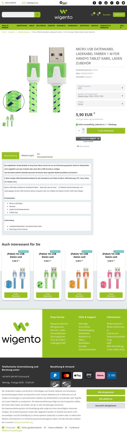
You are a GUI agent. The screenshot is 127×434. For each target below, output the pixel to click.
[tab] (10, 155)
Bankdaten (84, 342)
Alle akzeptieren (106, 392)
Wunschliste (83, 146)
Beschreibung (10, 155)
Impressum (113, 333)
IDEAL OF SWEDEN (5, 27)
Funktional (74, 427)
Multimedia (41, 26)
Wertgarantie (57, 326)
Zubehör (51, 26)
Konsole (94, 26)
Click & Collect (57, 339)
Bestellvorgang (86, 330)
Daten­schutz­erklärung (23, 422)
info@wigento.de (32, 3)
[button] (100, 139)
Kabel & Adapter (23, 32)
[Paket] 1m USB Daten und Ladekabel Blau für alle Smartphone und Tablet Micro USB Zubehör (16, 255)
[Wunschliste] (92, 15)
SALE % (122, 27)
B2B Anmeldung (115, 346)
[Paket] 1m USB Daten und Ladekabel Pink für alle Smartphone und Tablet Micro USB (111, 255)
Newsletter (84, 333)
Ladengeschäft (57, 342)
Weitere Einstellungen (12, 430)
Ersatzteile (84, 26)
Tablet (31, 26)
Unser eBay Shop (116, 349)
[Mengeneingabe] (79, 131)
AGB (109, 342)
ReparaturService (59, 323)
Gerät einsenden (87, 349)
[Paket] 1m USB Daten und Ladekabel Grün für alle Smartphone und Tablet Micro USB (48, 255)
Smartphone (22, 26)
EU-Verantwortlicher (45, 155)
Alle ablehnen (106, 399)
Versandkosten (97, 119)
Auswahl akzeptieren (105, 405)
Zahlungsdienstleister (32, 427)
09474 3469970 (10, 3)
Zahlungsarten (57, 336)
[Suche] (37, 14)
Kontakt (83, 346)
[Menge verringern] (83, 132)
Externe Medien (55, 427)
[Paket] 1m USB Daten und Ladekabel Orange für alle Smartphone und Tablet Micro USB (79, 255)
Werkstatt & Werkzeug (105, 27)
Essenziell (10, 427)
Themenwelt (73, 26)
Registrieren (119, 15)
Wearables (61, 26)
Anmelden (107, 15)
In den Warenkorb (106, 131)
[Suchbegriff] (18, 14)
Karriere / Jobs (57, 330)
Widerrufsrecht (114, 323)
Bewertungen (28, 155)
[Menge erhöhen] (83, 129)
